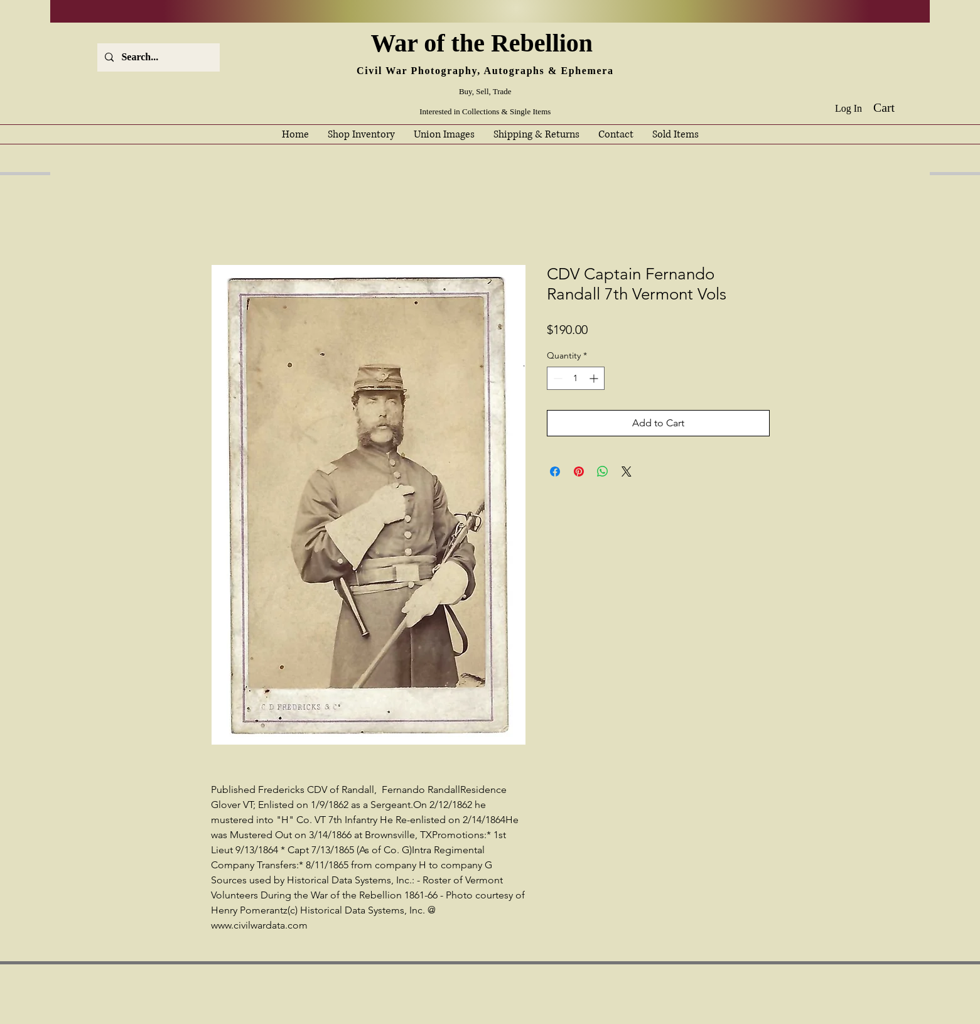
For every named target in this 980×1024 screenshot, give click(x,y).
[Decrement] (556, 378)
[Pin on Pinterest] (578, 471)
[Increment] (595, 378)
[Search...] (157, 57)
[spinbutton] (575, 378)
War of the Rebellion (484, 43)
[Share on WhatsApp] (602, 471)
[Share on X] (626, 471)
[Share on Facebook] (555, 471)
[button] (893, 107)
